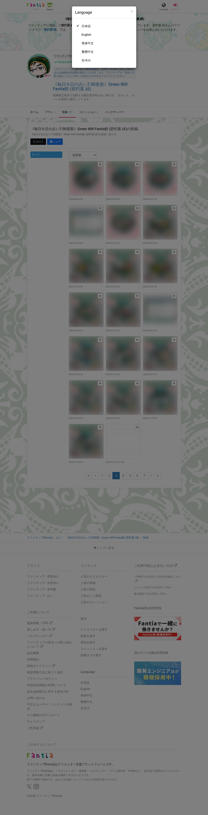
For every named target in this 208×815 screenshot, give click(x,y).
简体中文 (88, 43)
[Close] (131, 11)
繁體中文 (88, 51)
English (86, 34)
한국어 (86, 60)
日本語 (86, 26)
